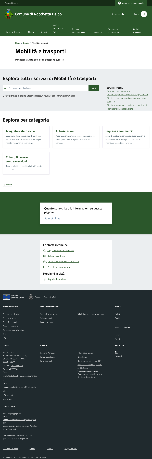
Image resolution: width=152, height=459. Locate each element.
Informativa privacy (86, 352)
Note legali (82, 356)
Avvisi (117, 318)
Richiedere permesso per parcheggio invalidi (127, 94)
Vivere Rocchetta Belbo (58, 28)
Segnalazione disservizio (88, 370)
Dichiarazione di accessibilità (89, 360)
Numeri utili (7, 399)
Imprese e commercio (49, 322)
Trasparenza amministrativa (114, 31)
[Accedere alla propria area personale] (131, 3)
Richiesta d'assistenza (87, 377)
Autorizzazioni (46, 318)
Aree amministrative (11, 313)
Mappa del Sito (71, 448)
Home (17, 42)
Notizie (118, 313)
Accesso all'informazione (78, 31)
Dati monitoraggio (10, 448)
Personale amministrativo (13, 330)
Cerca (94, 87)
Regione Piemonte (11, 3)
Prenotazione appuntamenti (120, 91)
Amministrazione (14, 32)
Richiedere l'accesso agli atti (120, 108)
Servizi (44, 32)
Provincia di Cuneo (47, 356)
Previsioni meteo (47, 360)
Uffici (5, 338)
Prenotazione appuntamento (90, 373)
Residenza (98, 32)
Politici (5, 334)
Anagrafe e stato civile (49, 313)
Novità (31, 32)
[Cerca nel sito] (143, 14)
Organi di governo (10, 326)
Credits (50, 448)
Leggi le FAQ (83, 367)
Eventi (117, 338)
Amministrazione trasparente (90, 364)
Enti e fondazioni (10, 322)
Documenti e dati (10, 318)
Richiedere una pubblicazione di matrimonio (127, 105)
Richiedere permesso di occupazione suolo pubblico (126, 99)
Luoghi (117, 334)
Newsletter (119, 356)
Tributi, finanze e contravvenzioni (91, 313)
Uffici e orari (8, 395)
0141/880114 (17, 365)
